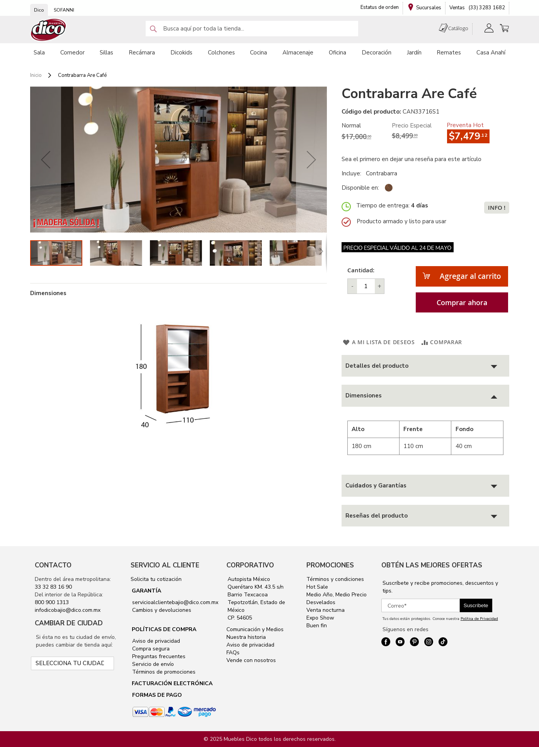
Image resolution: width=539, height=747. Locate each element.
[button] (45, 160)
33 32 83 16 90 (53, 587)
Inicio (36, 75)
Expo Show (320, 617)
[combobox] (252, 28)
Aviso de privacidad (155, 641)
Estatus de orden (379, 7)
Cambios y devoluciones (161, 610)
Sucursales (428, 7)
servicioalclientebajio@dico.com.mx (175, 602)
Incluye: (353, 173)
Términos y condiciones (335, 579)
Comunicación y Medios (255, 629)
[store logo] (48, 29)
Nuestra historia (246, 637)
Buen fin (316, 625)
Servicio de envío (152, 664)
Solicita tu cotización (156, 579)
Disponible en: (360, 188)
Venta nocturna (325, 610)
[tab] (425, 366)
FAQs (233, 652)
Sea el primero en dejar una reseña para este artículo (411, 159)
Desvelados (320, 602)
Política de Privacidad (479, 618)
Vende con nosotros (251, 660)
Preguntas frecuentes (158, 656)
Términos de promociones (163, 672)
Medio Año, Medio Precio (336, 594)
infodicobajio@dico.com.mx (67, 610)
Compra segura (150, 648)
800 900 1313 (52, 602)
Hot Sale (317, 587)
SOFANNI (64, 10)
